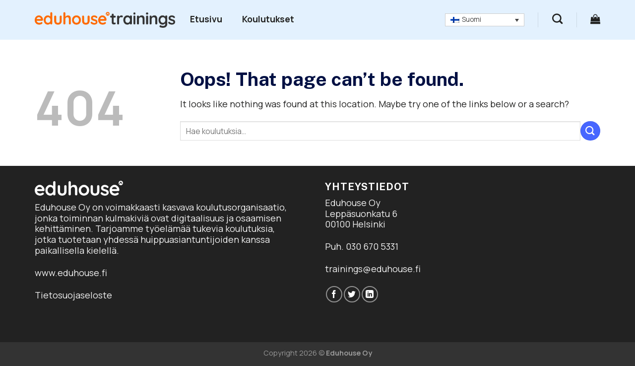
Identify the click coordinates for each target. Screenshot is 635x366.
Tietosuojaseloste (73, 295)
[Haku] (557, 18)
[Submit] (590, 131)
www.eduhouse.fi (71, 273)
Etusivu (206, 19)
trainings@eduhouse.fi (373, 269)
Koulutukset (268, 19)
